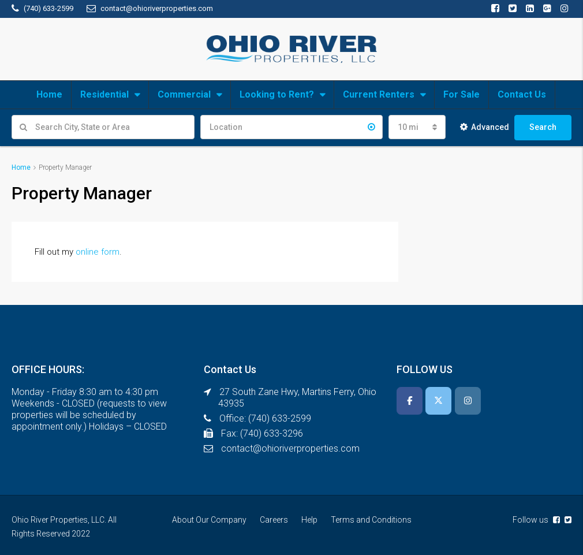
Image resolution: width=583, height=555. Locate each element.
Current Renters (378, 94)
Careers (274, 519)
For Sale (461, 94)
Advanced (484, 127)
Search (542, 127)
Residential (104, 94)
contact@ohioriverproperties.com (290, 448)
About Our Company (209, 519)
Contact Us (522, 94)
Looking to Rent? (277, 94)
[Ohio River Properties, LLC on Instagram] (468, 401)
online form (97, 252)
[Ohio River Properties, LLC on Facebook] (410, 401)
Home (49, 94)
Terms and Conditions (371, 519)
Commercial (184, 94)
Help (309, 519)
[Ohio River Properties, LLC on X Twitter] (438, 401)
